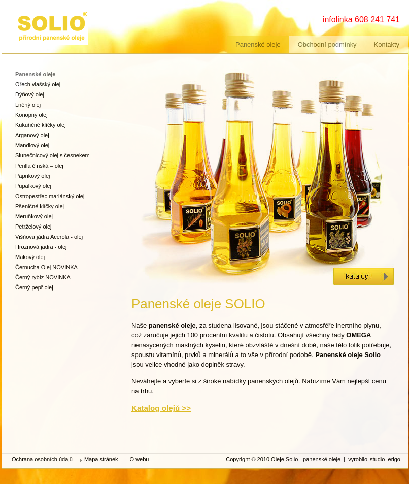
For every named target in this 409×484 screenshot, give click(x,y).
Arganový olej (32, 135)
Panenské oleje (258, 44)
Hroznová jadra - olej (41, 247)
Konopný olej (31, 115)
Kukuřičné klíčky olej (40, 125)
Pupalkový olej (33, 186)
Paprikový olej (32, 176)
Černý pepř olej (34, 287)
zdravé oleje (34, 14)
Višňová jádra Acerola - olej (49, 237)
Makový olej (30, 257)
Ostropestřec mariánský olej (49, 196)
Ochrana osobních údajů (42, 459)
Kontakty (386, 44)
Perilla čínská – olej (39, 166)
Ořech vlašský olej (37, 84)
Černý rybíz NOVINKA (43, 277)
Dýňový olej (29, 94)
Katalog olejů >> (161, 408)
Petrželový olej (33, 226)
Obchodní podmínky (327, 44)
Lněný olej (28, 105)
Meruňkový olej (34, 216)
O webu (139, 459)
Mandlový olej (32, 145)
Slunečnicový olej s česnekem (52, 155)
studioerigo (385, 459)
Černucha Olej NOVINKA (46, 267)
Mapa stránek (101, 459)
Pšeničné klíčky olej (39, 206)
